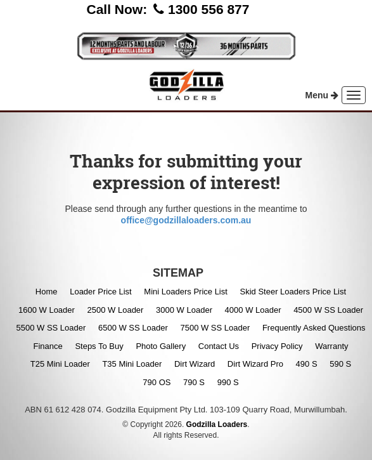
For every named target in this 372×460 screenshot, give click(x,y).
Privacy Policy (277, 346)
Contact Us (218, 346)
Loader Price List (101, 291)
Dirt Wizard (194, 364)
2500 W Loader (115, 310)
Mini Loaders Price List (186, 291)
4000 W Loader (253, 310)
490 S (306, 364)
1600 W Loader (46, 310)
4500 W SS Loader (328, 310)
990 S (228, 382)
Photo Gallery (161, 346)
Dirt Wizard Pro (255, 364)
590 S (340, 364)
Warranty (331, 346)
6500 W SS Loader (133, 327)
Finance (48, 346)
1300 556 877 (208, 9)
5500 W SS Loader (51, 327)
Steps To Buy (99, 346)
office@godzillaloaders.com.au (186, 220)
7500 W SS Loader (215, 327)
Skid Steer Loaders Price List (293, 291)
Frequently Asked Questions (314, 327)
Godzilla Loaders (217, 424)
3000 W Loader (184, 310)
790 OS (156, 382)
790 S (194, 382)
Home (46, 291)
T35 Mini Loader (132, 364)
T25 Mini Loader (60, 364)
